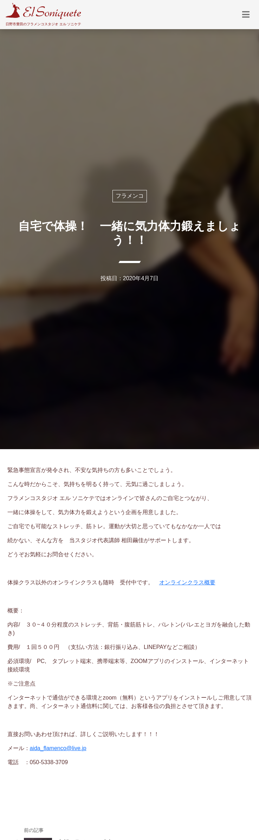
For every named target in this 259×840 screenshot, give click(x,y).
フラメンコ (130, 196)
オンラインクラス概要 (187, 582)
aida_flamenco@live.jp (58, 748)
